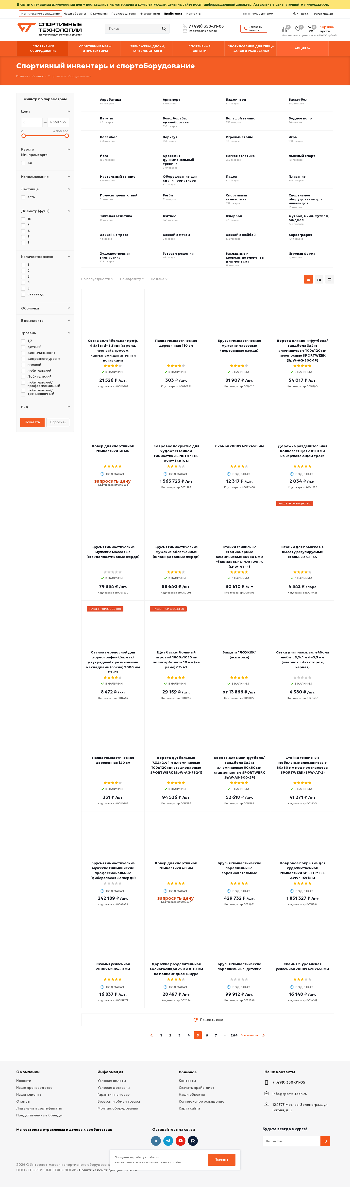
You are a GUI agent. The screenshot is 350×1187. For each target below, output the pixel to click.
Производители (124, 13)
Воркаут (170, 137)
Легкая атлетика (240, 156)
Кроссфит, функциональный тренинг (178, 160)
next (263, 1035)
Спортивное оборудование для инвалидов (305, 199)
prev (151, 1035)
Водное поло (300, 118)
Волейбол (108, 137)
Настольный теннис (117, 177)
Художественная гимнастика (115, 256)
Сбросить (58, 422)
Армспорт (171, 100)
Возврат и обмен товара (119, 1101)
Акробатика (110, 100)
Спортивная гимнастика (236, 197)
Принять (222, 1159)
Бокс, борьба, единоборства (176, 120)
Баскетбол (298, 100)
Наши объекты (75, 13)
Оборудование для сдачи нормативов (180, 179)
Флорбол (234, 216)
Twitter (193, 1141)
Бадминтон (236, 100)
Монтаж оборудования (118, 1108)
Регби (168, 195)
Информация (150, 13)
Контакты (193, 13)
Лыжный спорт (302, 156)
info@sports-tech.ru (203, 31)
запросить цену (112, 481)
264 (234, 1035)
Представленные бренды (39, 1115)
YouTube (180, 1141)
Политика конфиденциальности (108, 1170)
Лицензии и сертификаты (39, 1108)
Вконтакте (156, 1141)
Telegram (168, 1141)
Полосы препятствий (118, 195)
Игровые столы (239, 137)
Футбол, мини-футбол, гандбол (309, 218)
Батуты (106, 118)
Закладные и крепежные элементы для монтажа (245, 258)
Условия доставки (114, 1087)
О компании (99, 13)
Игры (293, 137)
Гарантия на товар (114, 1094)
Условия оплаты (112, 1080)
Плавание (297, 177)
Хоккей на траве (114, 235)
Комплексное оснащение (40, 13)
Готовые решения (178, 254)
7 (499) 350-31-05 (205, 26)
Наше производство (34, 1087)
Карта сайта (189, 1108)
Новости (23, 1080)
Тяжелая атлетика (116, 216)
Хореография (300, 235)
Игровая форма (302, 254)
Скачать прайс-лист (196, 1087)
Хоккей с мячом (176, 235)
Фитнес (169, 216)
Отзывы (23, 1101)
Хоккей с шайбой (241, 235)
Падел (231, 177)
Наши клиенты (29, 1094)
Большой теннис (240, 118)
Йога (104, 156)
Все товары (249, 1035)
